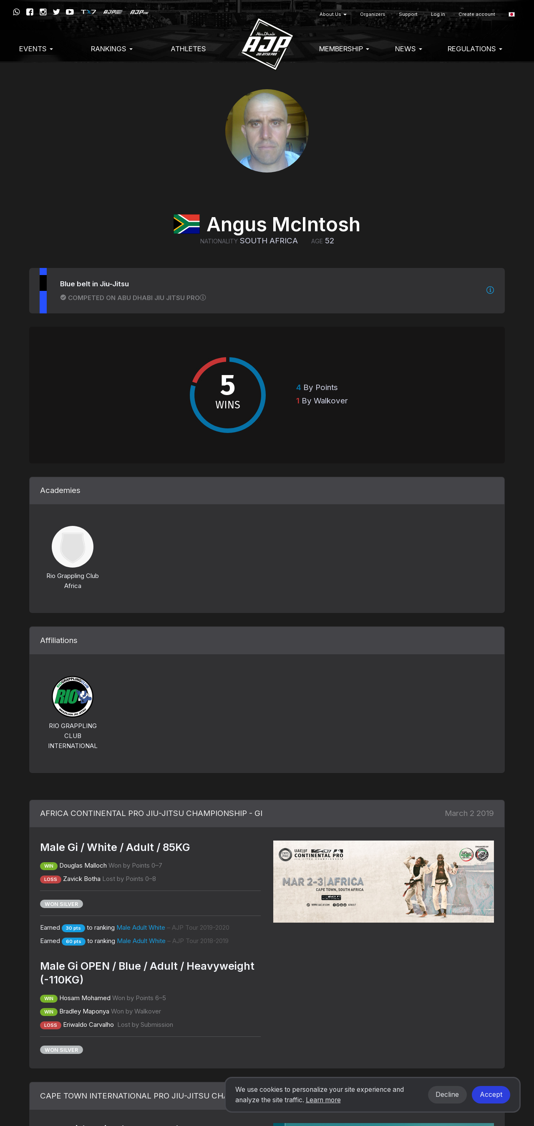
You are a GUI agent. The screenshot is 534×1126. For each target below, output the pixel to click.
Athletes (188, 49)
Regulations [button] (475, 49)
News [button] (408, 49)
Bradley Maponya (84, 1011)
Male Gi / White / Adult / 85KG (115, 847)
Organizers (372, 14)
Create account (476, 14)
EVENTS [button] (36, 49)
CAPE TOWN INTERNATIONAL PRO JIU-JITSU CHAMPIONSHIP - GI (164, 1096)
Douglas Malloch (83, 865)
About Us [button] (333, 14)
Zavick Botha (82, 879)
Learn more (323, 1100)
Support (408, 14)
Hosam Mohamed (85, 998)
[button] (511, 14)
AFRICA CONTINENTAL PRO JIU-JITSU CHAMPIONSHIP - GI (151, 813)
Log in (438, 14)
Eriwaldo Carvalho (89, 1024)
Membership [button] (344, 49)
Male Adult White (172, 927)
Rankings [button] (112, 49)
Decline (447, 1094)
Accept (491, 1094)
